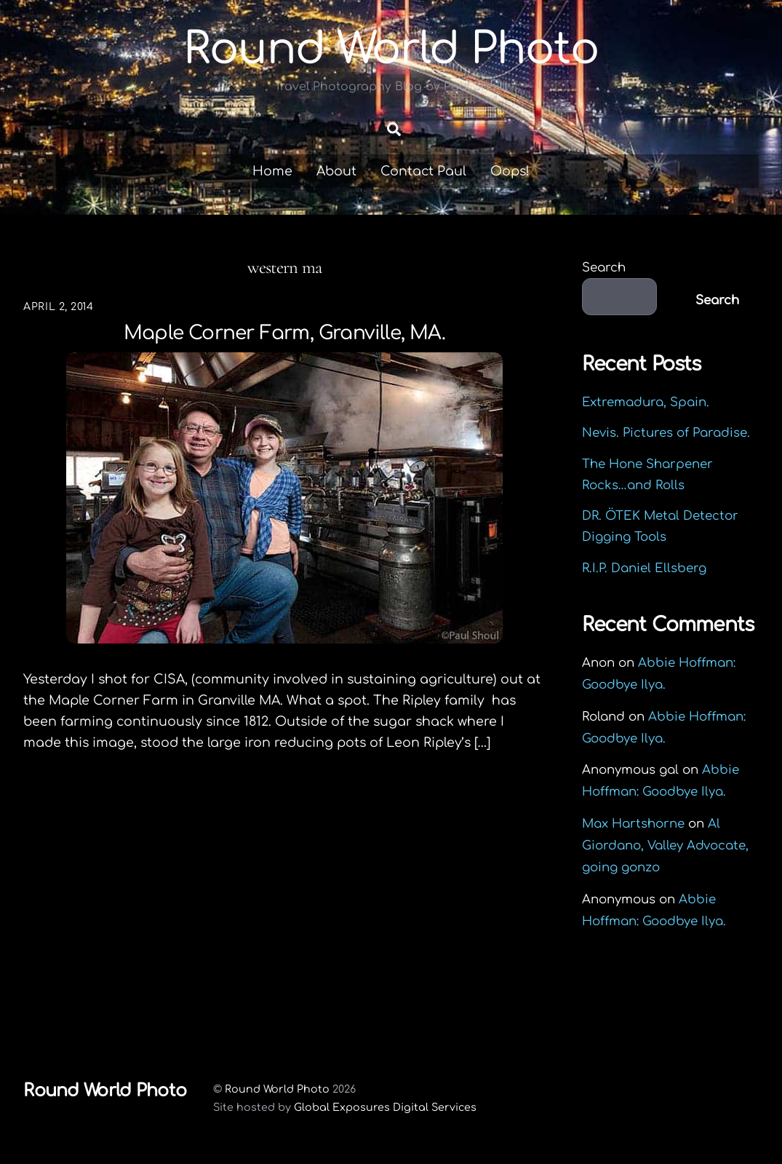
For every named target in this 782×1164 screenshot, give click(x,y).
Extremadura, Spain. (645, 402)
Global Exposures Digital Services (385, 1108)
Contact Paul (423, 171)
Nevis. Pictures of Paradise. (666, 433)
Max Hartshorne (633, 824)
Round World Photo (277, 1089)
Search (604, 267)
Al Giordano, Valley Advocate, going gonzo (665, 845)
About (336, 171)
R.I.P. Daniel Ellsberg (644, 568)
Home (272, 171)
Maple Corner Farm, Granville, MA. (284, 333)
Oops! (510, 171)
